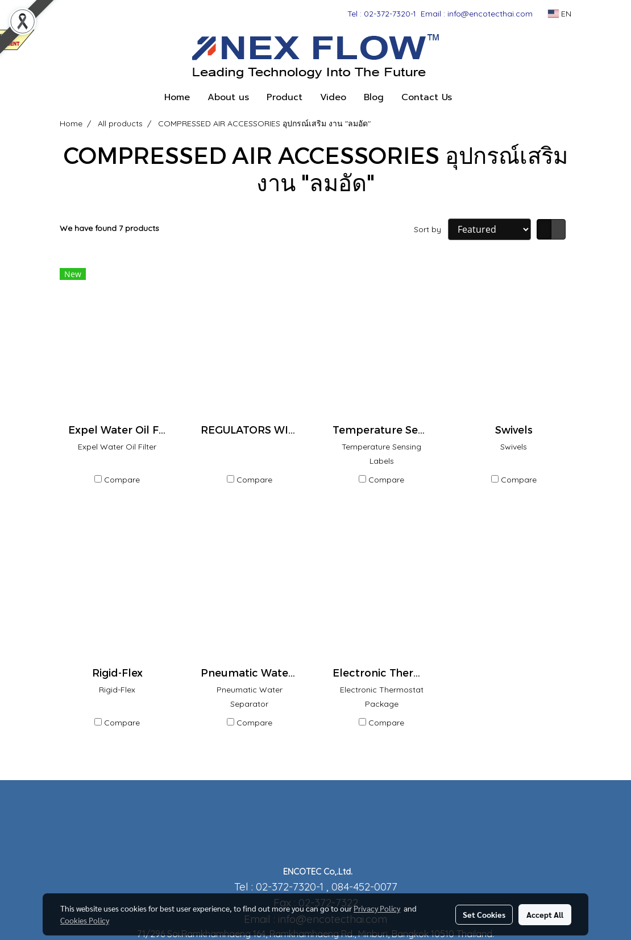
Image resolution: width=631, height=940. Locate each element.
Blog (374, 97)
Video (333, 97)
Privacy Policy (377, 908)
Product (284, 97)
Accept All (544, 914)
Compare (122, 480)
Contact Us (426, 97)
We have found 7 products (109, 228)
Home (177, 97)
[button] (470, 97)
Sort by (431, 229)
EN (559, 14)
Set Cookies (484, 914)
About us (228, 97)
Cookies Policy (84, 920)
